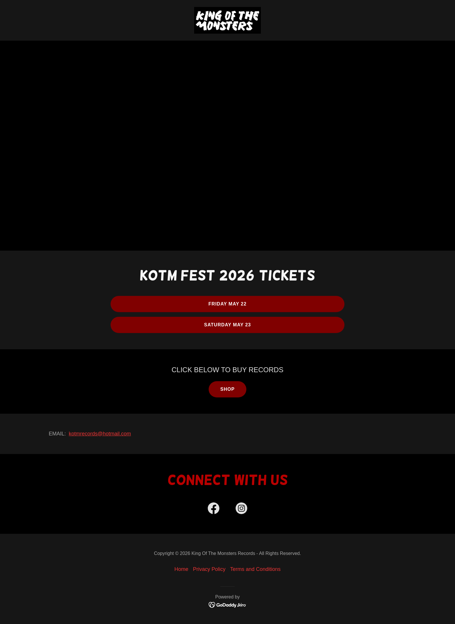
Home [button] (181, 569)
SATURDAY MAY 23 (227, 324)
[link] (227, 20)
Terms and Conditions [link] (255, 569)
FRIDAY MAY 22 (227, 303)
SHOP (227, 389)
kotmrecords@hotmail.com (100, 434)
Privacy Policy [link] (209, 569)
